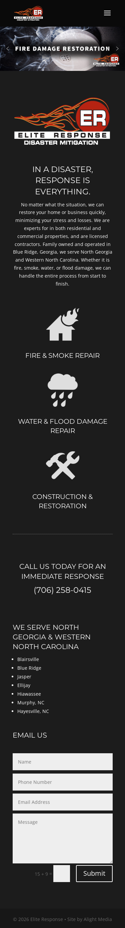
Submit (94, 873)
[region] (62, 48)
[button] (7, 48)
